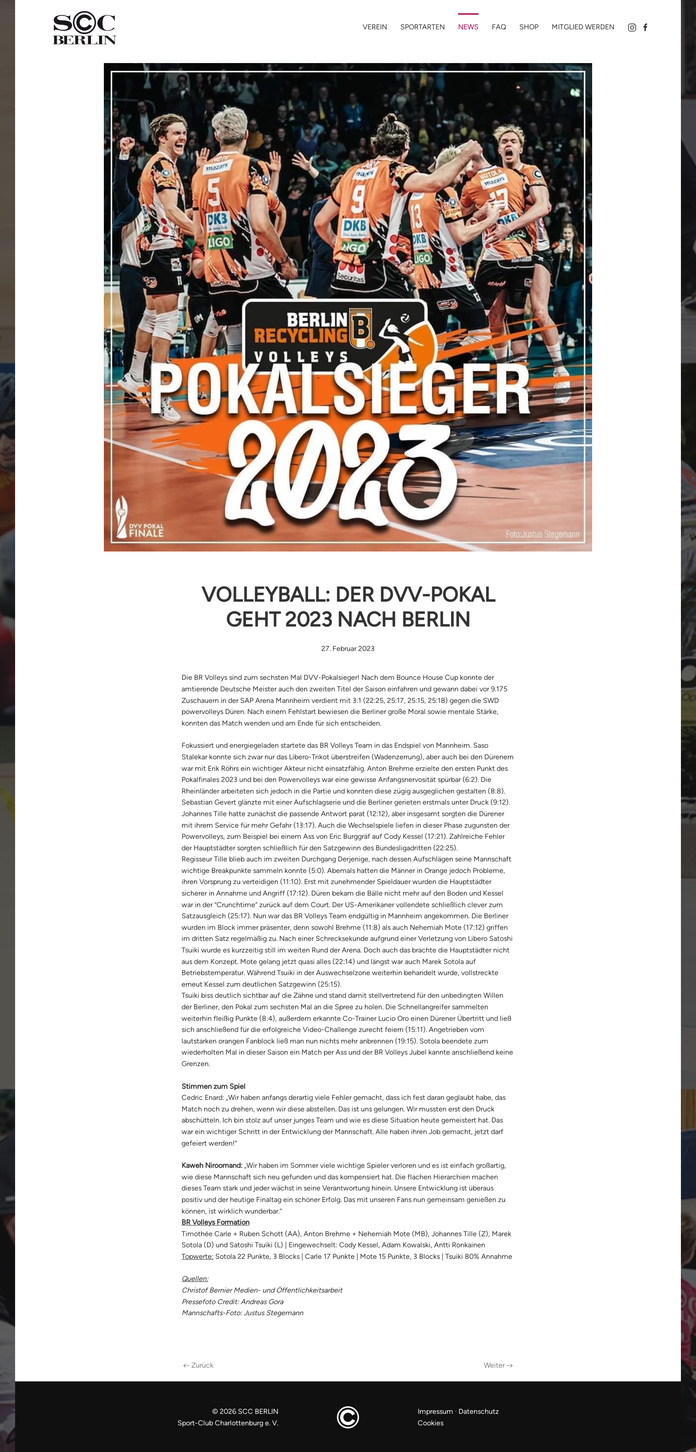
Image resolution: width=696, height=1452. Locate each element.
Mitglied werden (583, 27)
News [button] (468, 27)
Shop (528, 27)
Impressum (436, 1411)
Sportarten (422, 27)
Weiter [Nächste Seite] (498, 1365)
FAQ (499, 27)
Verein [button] (375, 27)
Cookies (430, 1423)
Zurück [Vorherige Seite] (198, 1365)
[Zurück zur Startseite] (90, 28)
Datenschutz (479, 1411)
